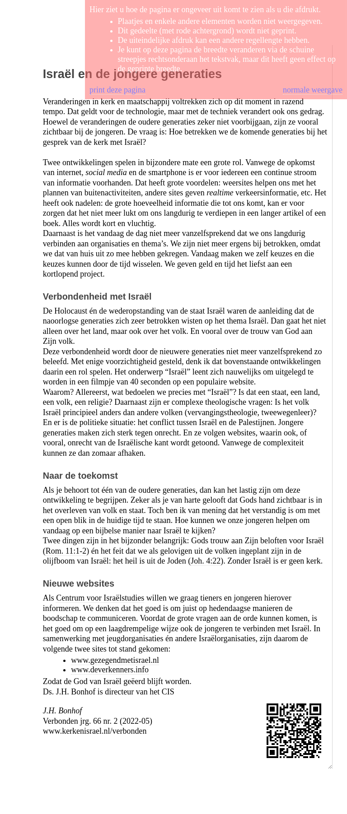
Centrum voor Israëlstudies (100, 597)
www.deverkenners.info (110, 669)
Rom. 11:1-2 (66, 550)
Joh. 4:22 (205, 560)
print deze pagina (117, 89)
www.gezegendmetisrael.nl (115, 660)
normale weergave (312, 89)
